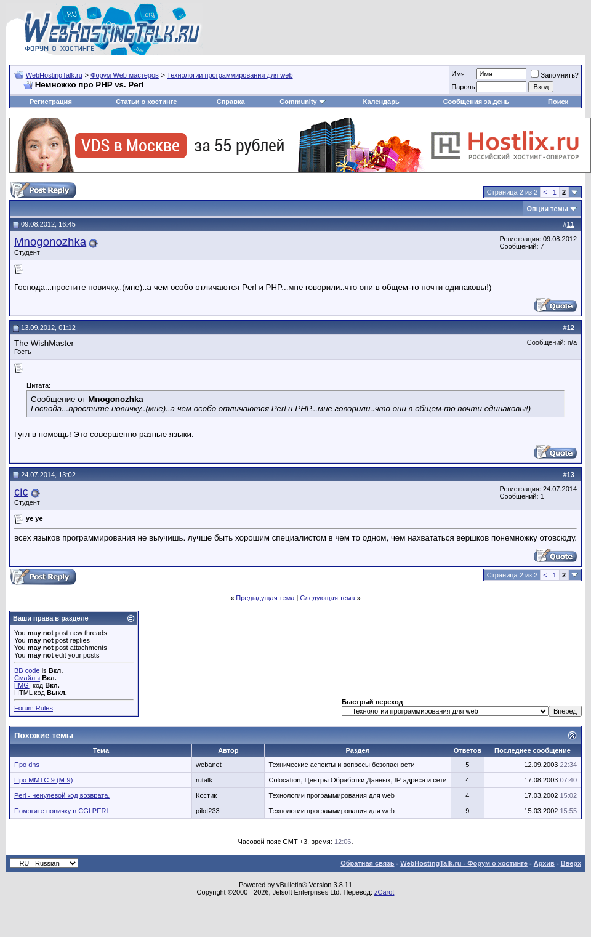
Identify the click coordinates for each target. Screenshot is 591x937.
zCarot (384, 892)
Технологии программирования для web (230, 75)
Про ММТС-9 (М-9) (43, 780)
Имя (457, 74)
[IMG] (22, 685)
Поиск (558, 101)
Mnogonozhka (50, 241)
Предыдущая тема (265, 597)
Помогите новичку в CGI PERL (62, 810)
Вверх (571, 863)
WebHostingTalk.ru (54, 75)
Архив (544, 863)
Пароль (463, 86)
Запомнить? (555, 75)
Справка (231, 101)
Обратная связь (367, 863)
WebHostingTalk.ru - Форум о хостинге (464, 863)
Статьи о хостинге (146, 101)
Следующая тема (327, 597)
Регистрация (51, 101)
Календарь (381, 101)
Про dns (26, 764)
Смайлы (27, 678)
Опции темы (547, 208)
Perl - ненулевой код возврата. (62, 795)
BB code (27, 670)
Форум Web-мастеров (124, 75)
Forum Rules (33, 708)
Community (302, 101)
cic (21, 491)
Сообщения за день (476, 101)
